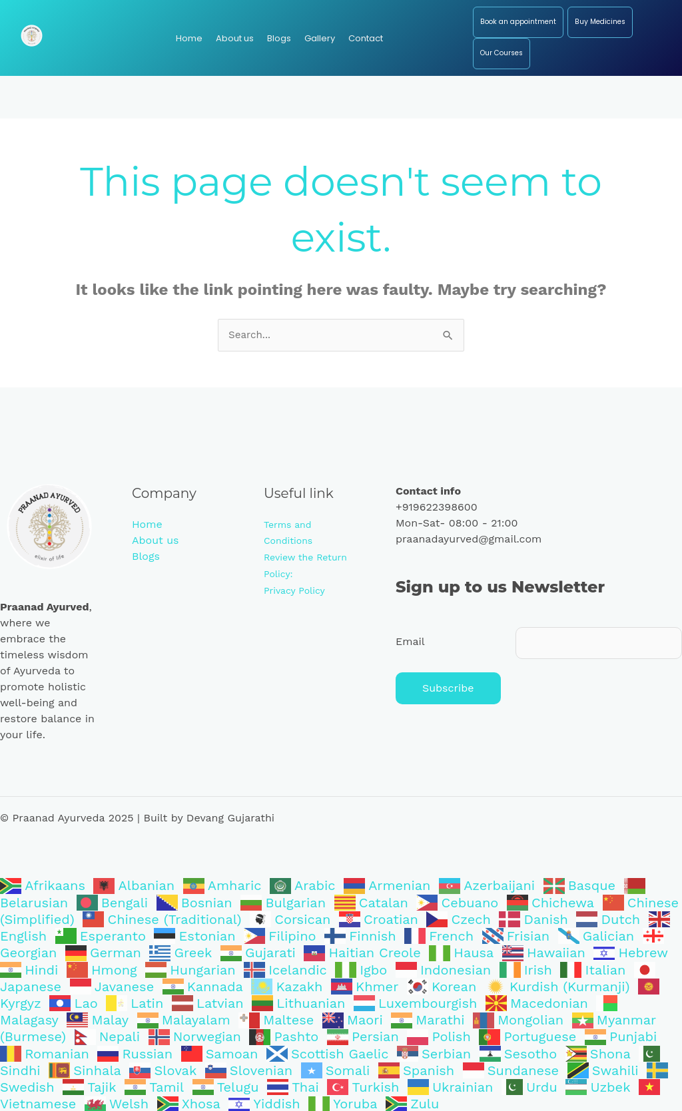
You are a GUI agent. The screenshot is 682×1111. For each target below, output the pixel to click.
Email (410, 642)
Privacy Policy (294, 589)
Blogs (146, 557)
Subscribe (448, 690)
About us (155, 541)
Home (147, 525)
